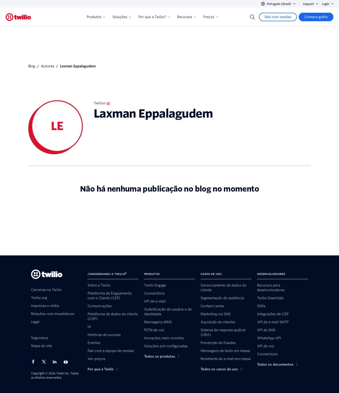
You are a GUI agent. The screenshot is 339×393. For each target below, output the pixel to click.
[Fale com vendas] (278, 17)
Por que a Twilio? (154, 17)
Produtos (96, 17)
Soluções (122, 17)
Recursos (186, 17)
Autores (47, 66)
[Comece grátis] (316, 17)
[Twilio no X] (45, 361)
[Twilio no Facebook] (34, 362)
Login (327, 4)
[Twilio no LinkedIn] (56, 361)
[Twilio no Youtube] (67, 362)
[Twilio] (18, 17)
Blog (31, 66)
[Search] (252, 17)
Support (310, 4)
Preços (210, 17)
